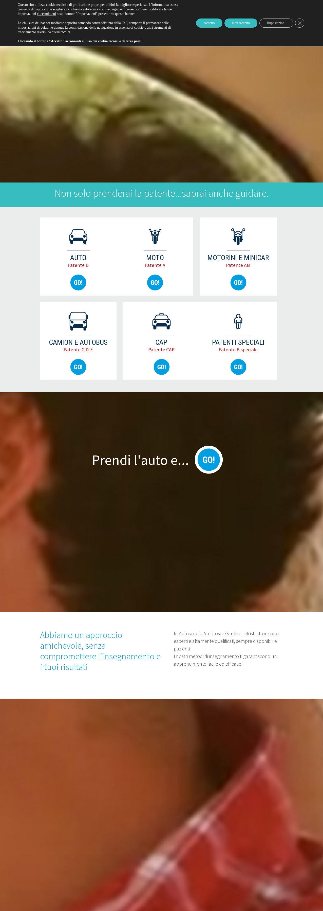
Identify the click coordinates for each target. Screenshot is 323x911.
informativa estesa (165, 5)
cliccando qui (46, 14)
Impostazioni (276, 23)
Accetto (209, 23)
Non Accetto (241, 23)
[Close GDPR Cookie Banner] (299, 23)
